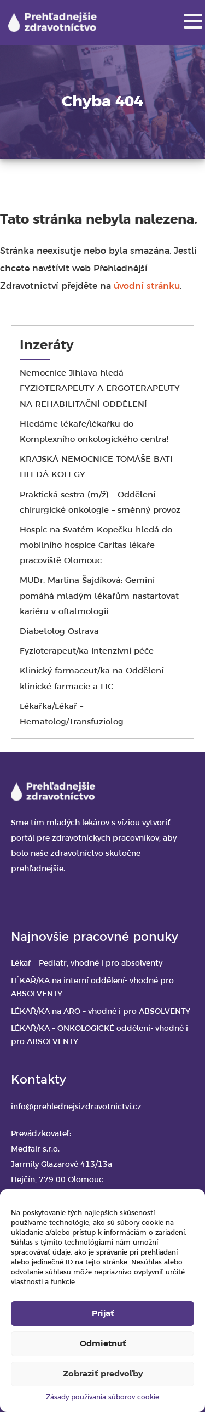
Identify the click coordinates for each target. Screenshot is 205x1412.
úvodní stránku (147, 286)
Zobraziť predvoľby (103, 1374)
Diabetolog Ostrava (59, 632)
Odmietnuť (103, 1344)
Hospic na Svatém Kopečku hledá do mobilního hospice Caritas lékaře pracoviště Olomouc (96, 545)
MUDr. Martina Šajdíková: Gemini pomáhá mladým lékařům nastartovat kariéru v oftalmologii (99, 596)
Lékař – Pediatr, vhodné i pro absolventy (86, 963)
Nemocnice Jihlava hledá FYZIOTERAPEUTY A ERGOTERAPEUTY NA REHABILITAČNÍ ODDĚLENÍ (100, 389)
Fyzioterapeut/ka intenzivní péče (87, 651)
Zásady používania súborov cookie (102, 1397)
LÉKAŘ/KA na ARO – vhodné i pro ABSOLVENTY (100, 1012)
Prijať (103, 1314)
